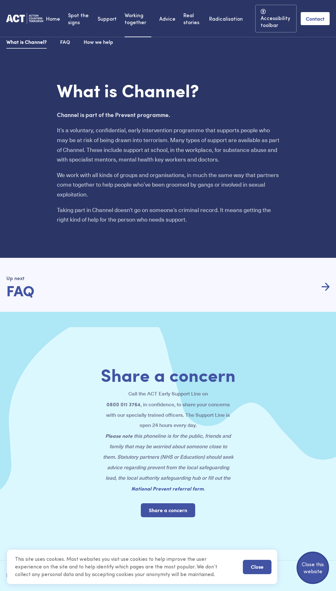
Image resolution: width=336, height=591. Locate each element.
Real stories (191, 19)
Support (107, 19)
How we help (98, 41)
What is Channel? (26, 41)
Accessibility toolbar (275, 22)
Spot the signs (78, 19)
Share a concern (168, 510)
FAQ (65, 41)
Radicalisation (226, 19)
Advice (167, 19)
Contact (315, 18)
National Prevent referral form (167, 488)
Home (53, 19)
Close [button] (257, 566)
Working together (135, 19)
